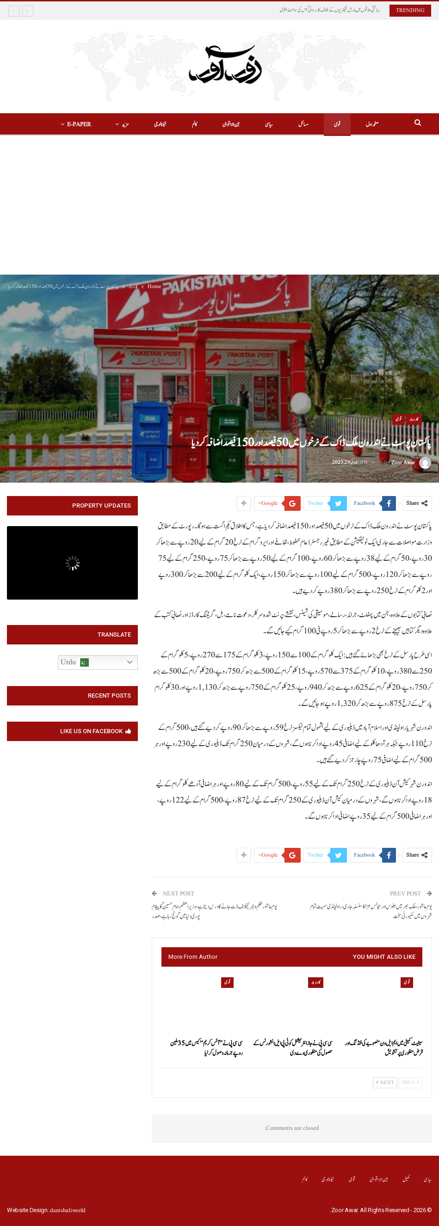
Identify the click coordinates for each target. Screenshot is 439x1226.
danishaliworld (68, 1210)
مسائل (300, 124)
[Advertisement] (219, 205)
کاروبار (414, 419)
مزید (121, 124)
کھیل (406, 1179)
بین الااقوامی (227, 124)
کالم (191, 124)
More (79, 124)
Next (385, 1082)
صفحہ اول (369, 124)
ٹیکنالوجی (157, 124)
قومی (334, 124)
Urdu (75, 662)
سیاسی (266, 124)
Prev (410, 1082)
